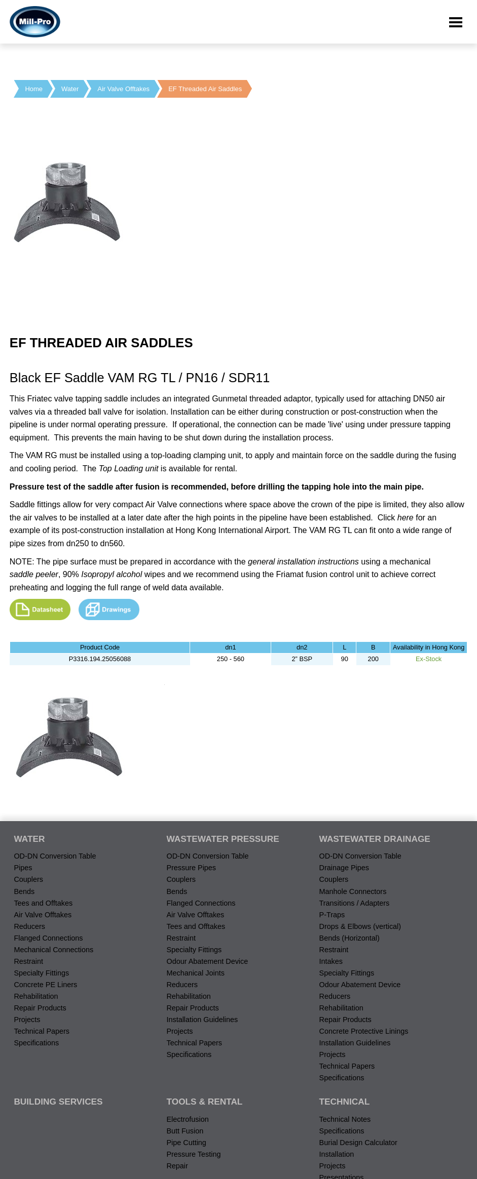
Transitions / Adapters (354, 903)
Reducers (29, 926)
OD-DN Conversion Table (55, 856)
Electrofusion (187, 1119)
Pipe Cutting (186, 1143)
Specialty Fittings (41, 973)
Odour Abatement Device (207, 961)
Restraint (28, 961)
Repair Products (40, 1008)
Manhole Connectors (353, 891)
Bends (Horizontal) (349, 938)
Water (70, 89)
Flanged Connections (48, 938)
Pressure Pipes (191, 868)
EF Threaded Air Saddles (205, 89)
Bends (24, 891)
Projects (27, 1019)
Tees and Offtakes (43, 903)
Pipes (23, 868)
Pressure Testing (193, 1154)
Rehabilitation (36, 996)
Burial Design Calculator (358, 1143)
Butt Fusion (184, 1131)
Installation (336, 1154)
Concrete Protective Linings (364, 1031)
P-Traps (332, 915)
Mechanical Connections (53, 950)
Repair (177, 1166)
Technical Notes (345, 1119)
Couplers (28, 879)
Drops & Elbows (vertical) (360, 926)
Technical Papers (41, 1031)
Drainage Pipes (344, 868)
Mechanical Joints (195, 973)
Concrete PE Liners (45, 985)
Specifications (36, 1043)
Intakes (331, 961)
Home (34, 89)
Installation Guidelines (202, 1019)
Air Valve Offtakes (123, 89)
